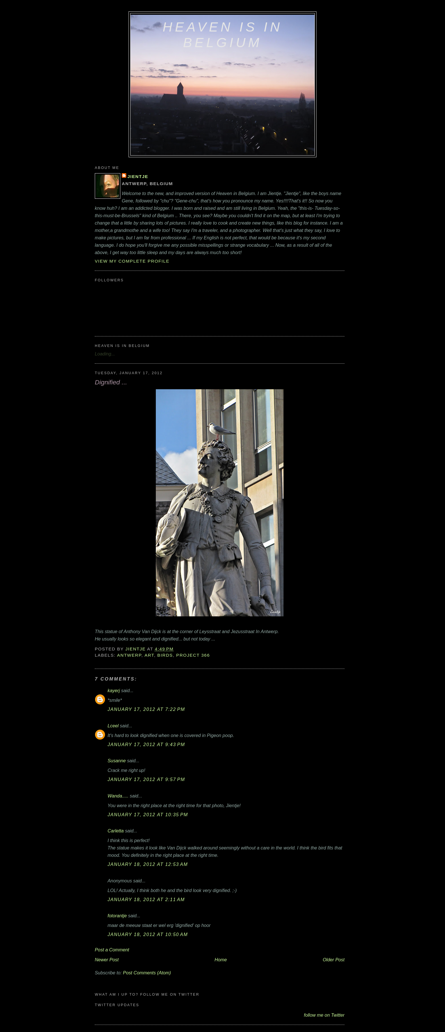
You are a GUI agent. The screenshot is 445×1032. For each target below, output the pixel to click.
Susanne (117, 760)
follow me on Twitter (324, 1015)
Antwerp (129, 655)
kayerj (114, 690)
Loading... (105, 353)
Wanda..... (118, 795)
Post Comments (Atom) (147, 972)
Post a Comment (112, 949)
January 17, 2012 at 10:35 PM (148, 814)
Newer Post (107, 959)
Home (221, 959)
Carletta (116, 830)
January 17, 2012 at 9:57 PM (146, 779)
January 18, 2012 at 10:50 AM (148, 934)
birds (165, 655)
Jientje (137, 176)
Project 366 (193, 655)
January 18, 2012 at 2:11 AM (146, 899)
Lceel (113, 725)
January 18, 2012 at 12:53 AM (148, 864)
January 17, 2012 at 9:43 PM (146, 744)
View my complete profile (132, 261)
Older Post (334, 959)
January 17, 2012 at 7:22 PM (146, 709)
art (149, 655)
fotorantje (117, 915)
